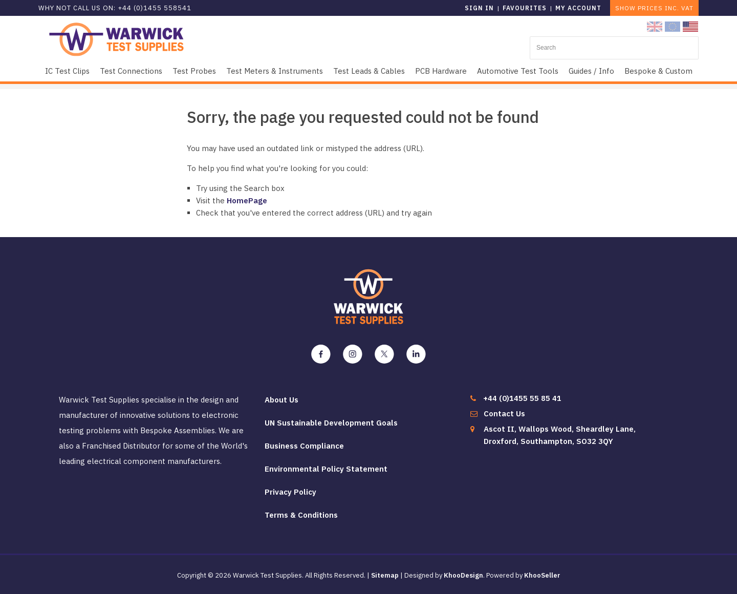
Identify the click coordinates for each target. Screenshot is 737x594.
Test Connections (131, 71)
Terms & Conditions (301, 515)
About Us (281, 400)
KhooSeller (542, 575)
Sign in (479, 8)
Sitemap (385, 575)
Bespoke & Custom (658, 71)
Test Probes (194, 71)
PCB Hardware (441, 71)
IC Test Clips (67, 71)
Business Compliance (304, 446)
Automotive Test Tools (517, 71)
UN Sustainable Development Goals (331, 423)
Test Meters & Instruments (274, 71)
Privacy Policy (290, 492)
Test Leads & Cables (369, 71)
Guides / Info (591, 71)
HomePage (247, 200)
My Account (578, 8)
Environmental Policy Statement (326, 469)
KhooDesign (463, 575)
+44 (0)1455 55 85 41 (522, 398)
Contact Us (504, 413)
